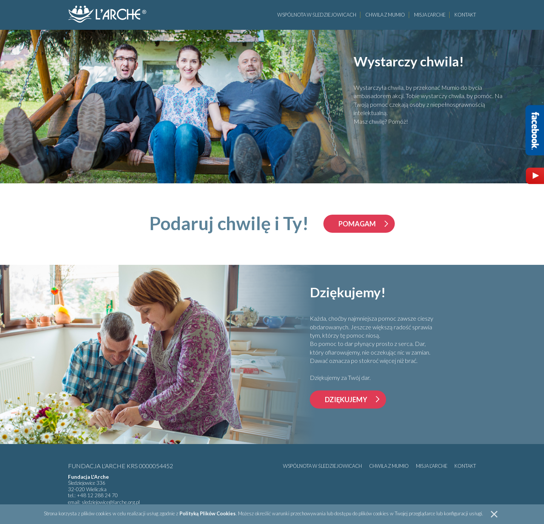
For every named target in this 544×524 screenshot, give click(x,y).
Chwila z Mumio (385, 15)
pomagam (357, 224)
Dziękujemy (346, 399)
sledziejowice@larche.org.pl (111, 502)
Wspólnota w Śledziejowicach (316, 15)
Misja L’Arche (429, 15)
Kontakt (465, 15)
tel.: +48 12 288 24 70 (93, 495)
